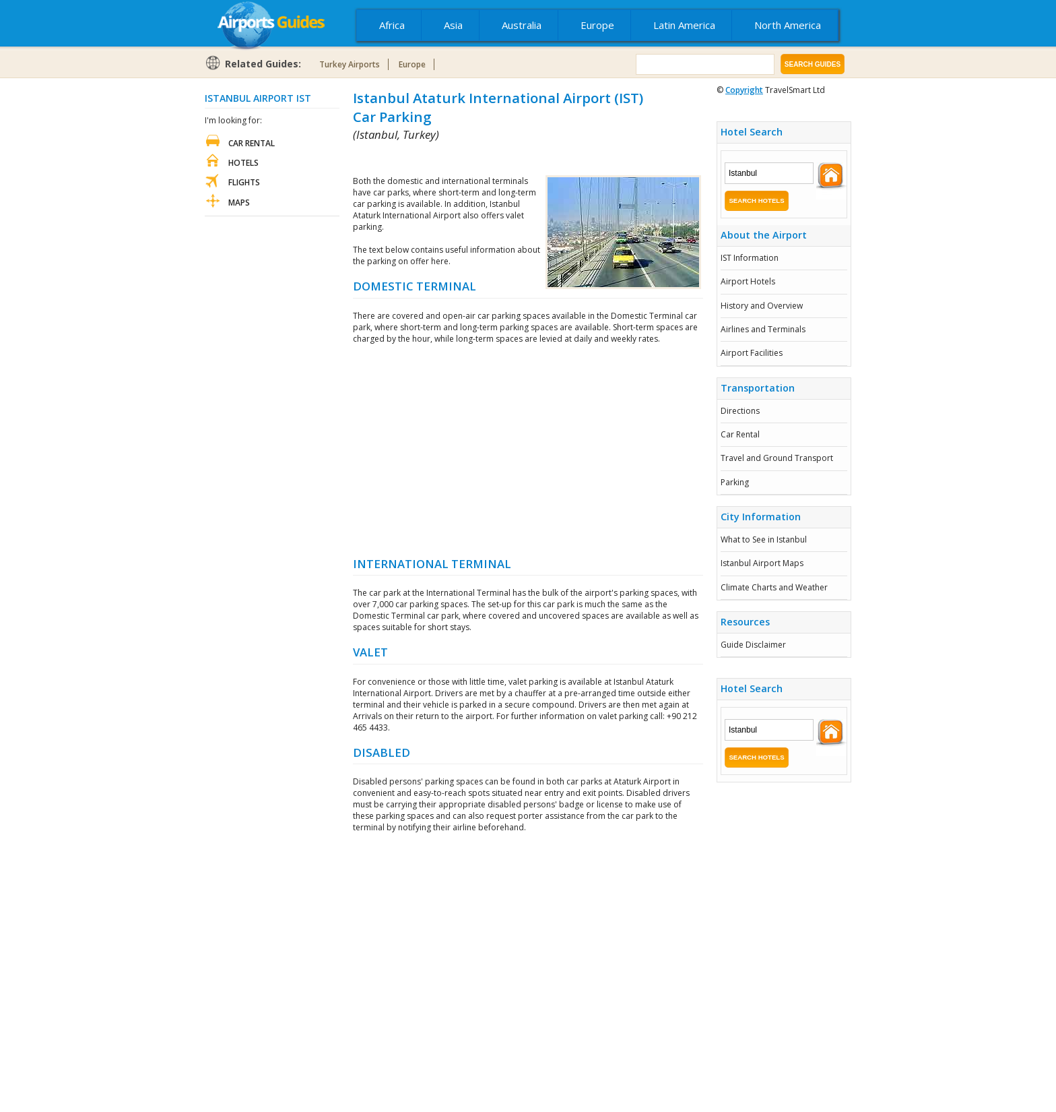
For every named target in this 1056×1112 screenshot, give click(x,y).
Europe (597, 25)
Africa (392, 25)
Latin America (684, 25)
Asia (453, 25)
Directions (740, 410)
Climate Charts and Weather (774, 587)
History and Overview (762, 305)
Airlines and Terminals (763, 329)
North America (787, 25)
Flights (244, 182)
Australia (521, 25)
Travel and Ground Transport (777, 458)
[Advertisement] (510, 159)
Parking (735, 482)
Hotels (243, 162)
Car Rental (740, 434)
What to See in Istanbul (764, 539)
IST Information (750, 258)
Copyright (744, 90)
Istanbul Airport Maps (762, 563)
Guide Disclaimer (753, 644)
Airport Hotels (748, 281)
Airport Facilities (752, 353)
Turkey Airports (349, 64)
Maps (239, 202)
